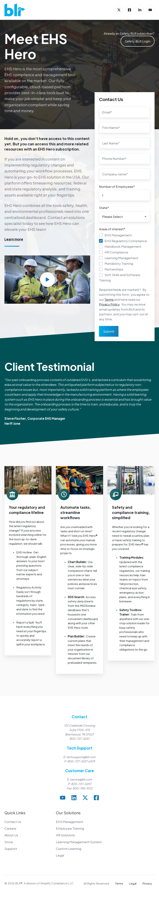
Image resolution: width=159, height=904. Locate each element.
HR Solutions (65, 835)
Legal (60, 855)
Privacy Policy (109, 304)
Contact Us (12, 822)
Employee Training (70, 828)
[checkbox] (124, 257)
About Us (11, 835)
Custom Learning (68, 849)
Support (10, 849)
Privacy (147, 883)
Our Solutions (68, 812)
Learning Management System (79, 842)
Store (8, 842)
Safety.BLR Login (137, 41)
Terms (109, 299)
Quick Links (14, 812)
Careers (10, 828)
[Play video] (47, 279)
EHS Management (69, 822)
